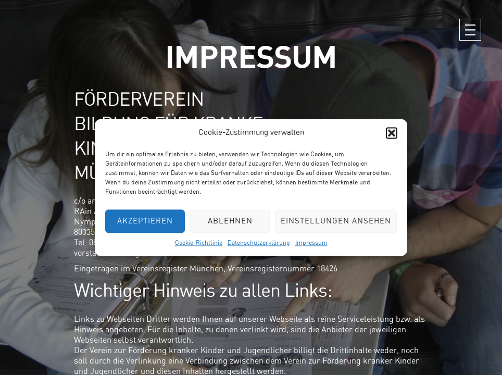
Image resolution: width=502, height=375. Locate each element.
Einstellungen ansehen (336, 221)
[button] (391, 133)
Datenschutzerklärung (259, 243)
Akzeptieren (145, 221)
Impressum (311, 243)
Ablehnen (230, 221)
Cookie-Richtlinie (198, 243)
